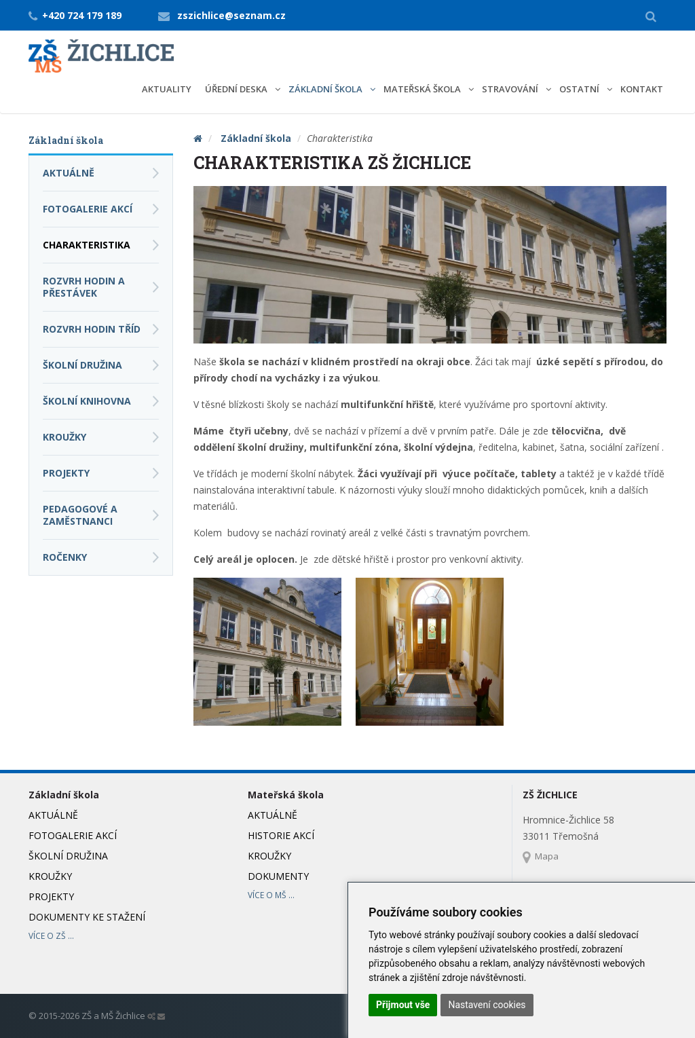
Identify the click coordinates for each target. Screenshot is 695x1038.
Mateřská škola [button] (423, 89)
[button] (650, 15)
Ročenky (65, 557)
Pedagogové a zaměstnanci (80, 514)
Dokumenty (278, 876)
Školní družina (82, 364)
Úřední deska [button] (237, 89)
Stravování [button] (511, 89)
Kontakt (641, 89)
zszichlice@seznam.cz (231, 15)
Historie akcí (281, 835)
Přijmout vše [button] (403, 1004)
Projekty (66, 472)
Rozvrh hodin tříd (91, 328)
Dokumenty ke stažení (87, 916)
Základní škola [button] (326, 89)
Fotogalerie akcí (87, 208)
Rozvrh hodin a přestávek (84, 286)
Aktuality (166, 89)
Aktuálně (68, 172)
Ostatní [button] (580, 89)
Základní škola (256, 138)
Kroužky (64, 436)
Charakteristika (86, 244)
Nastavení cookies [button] (486, 1004)
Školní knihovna (87, 400)
